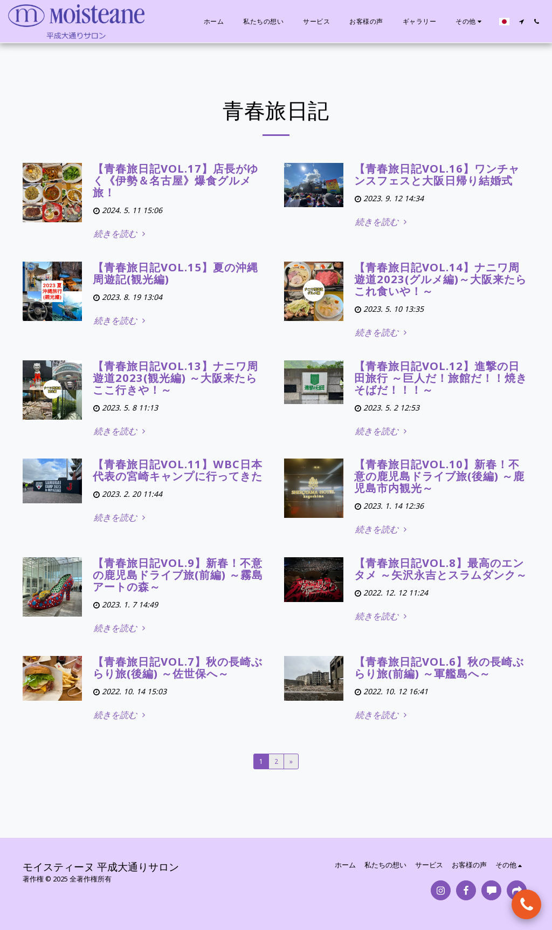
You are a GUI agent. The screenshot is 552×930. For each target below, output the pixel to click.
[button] (521, 21)
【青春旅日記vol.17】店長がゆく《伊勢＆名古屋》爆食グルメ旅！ (175, 180)
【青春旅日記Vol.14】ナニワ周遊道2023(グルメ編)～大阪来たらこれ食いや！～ (440, 279)
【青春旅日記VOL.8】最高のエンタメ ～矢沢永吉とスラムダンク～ (440, 569)
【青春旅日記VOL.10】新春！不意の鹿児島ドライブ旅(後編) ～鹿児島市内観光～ (439, 476)
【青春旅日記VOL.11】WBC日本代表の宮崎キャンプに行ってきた (178, 470)
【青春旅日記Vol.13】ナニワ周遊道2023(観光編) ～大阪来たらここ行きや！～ (175, 378)
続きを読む (121, 234)
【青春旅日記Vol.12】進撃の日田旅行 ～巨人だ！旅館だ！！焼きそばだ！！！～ (440, 378)
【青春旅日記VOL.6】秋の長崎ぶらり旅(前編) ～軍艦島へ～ (439, 667)
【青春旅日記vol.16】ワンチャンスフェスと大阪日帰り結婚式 (437, 174)
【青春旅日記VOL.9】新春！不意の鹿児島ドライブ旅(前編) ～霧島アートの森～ (178, 575)
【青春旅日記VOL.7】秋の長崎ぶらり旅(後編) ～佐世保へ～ (178, 667)
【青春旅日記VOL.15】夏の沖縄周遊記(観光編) (175, 273)
